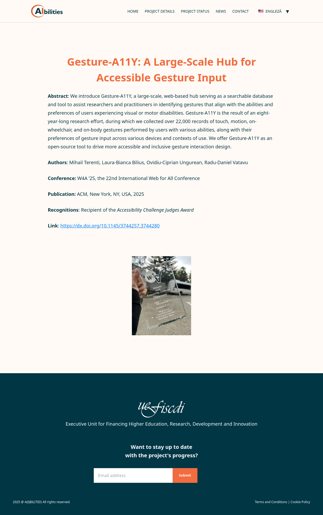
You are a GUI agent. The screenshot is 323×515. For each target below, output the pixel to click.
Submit (185, 475)
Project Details (160, 11)
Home (132, 11)
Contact (240, 11)
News (221, 11)
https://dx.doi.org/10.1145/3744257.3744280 (110, 225)
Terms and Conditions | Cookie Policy (282, 502)
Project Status (195, 11)
